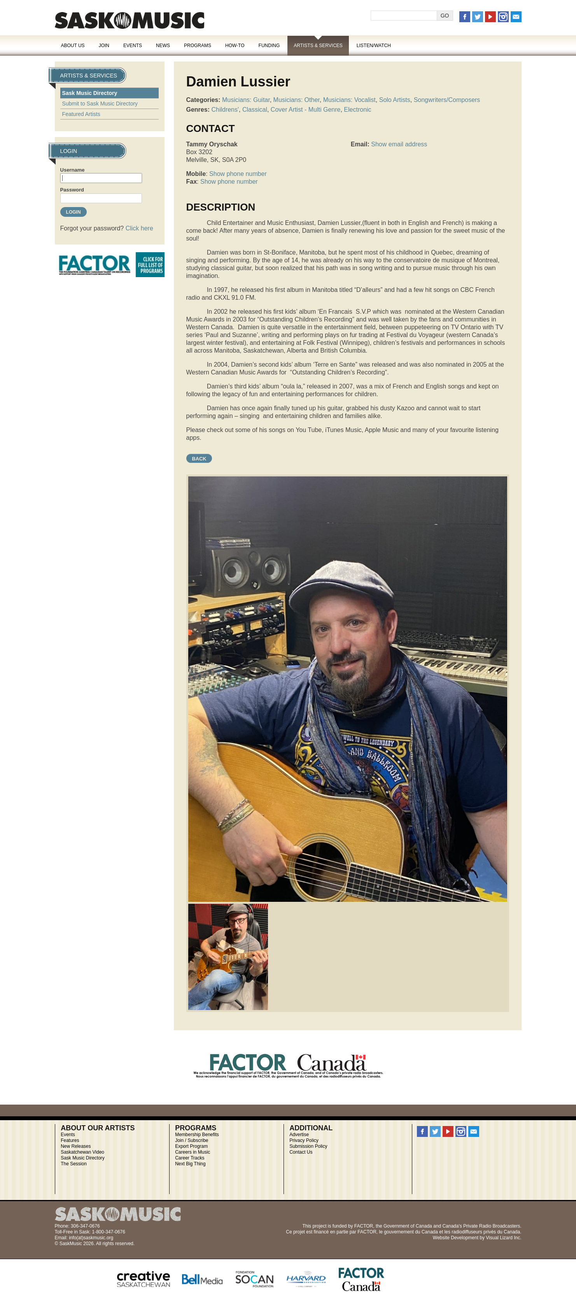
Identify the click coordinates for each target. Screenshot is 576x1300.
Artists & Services (318, 45)
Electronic (357, 109)
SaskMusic (129, 20)
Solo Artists (394, 100)
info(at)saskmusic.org (91, 1237)
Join (104, 45)
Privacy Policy (304, 1140)
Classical (254, 109)
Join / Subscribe (191, 1140)
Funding (269, 45)
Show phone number (238, 173)
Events (132, 45)
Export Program (191, 1146)
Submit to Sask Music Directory (100, 103)
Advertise (299, 1134)
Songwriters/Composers (447, 100)
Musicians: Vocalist (349, 100)
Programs (197, 45)
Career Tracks (189, 1158)
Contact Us (300, 1152)
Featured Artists (81, 114)
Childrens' (225, 109)
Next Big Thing (190, 1163)
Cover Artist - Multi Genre (306, 109)
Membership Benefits (197, 1134)
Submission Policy (308, 1146)
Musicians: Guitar (246, 100)
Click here (139, 228)
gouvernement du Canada (411, 1232)
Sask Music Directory (89, 93)
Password (72, 190)
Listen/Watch (374, 45)
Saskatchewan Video (82, 1152)
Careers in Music (192, 1152)
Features (70, 1140)
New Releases (76, 1146)
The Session (74, 1163)
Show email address (399, 144)
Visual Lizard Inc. (503, 1237)
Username (72, 170)
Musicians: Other (296, 100)
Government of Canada (407, 1226)
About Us (73, 45)
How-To (235, 45)
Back (199, 459)
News (163, 45)
